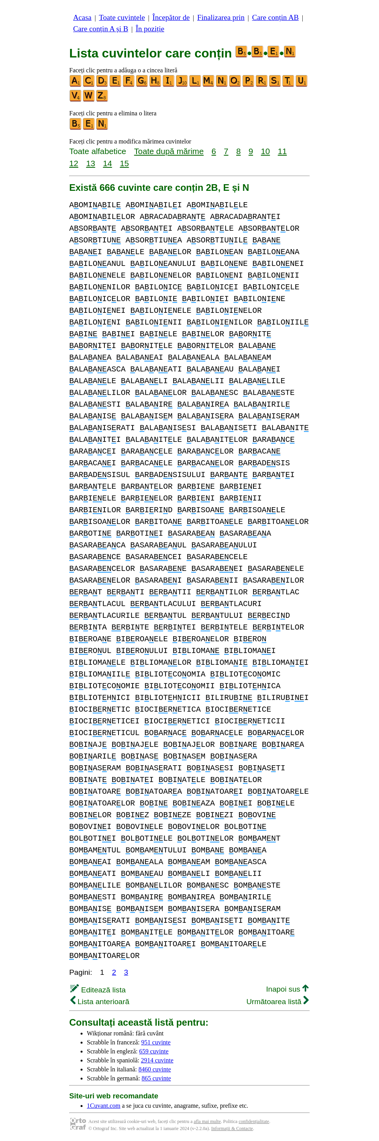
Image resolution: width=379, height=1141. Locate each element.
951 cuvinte (156, 1042)
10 (265, 151)
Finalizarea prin (220, 17)
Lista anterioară (99, 1001)
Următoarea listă (277, 1001)
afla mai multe (207, 1121)
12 (73, 163)
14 (107, 163)
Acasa (82, 17)
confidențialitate (254, 1121)
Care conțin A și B (100, 29)
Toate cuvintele (122, 17)
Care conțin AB (275, 17)
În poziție (150, 29)
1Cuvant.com (103, 1105)
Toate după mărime (169, 151)
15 (124, 163)
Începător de (171, 17)
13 (90, 163)
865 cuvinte (156, 1078)
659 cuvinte (154, 1051)
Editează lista (98, 990)
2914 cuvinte (157, 1060)
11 (282, 151)
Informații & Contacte (232, 1128)
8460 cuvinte (154, 1069)
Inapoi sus (287, 989)
